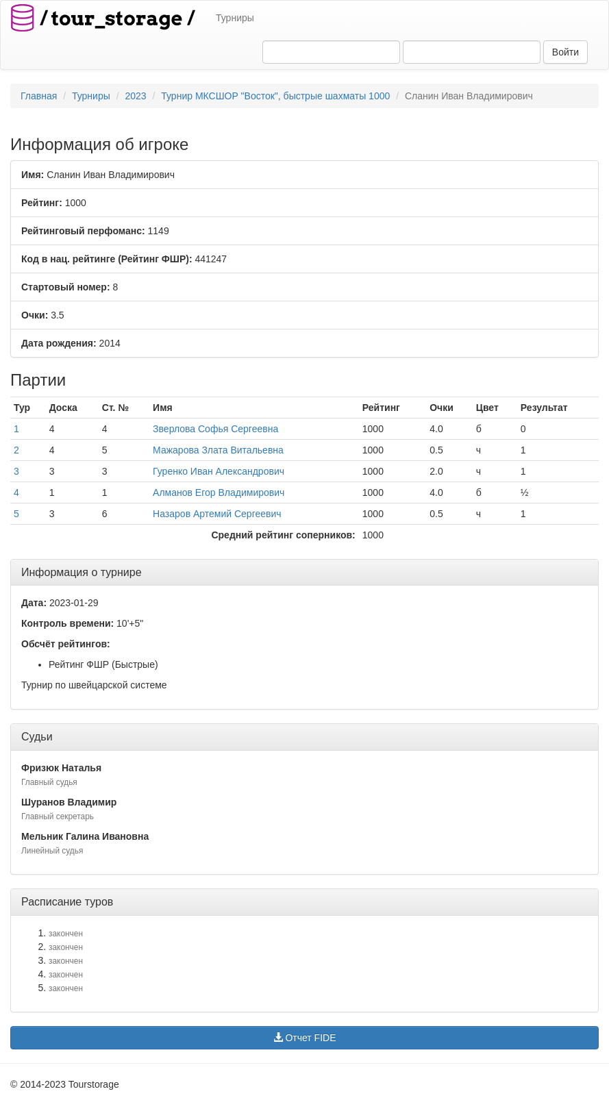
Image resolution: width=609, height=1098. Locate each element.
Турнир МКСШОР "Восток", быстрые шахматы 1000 (275, 95)
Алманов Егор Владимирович (218, 492)
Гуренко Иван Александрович (218, 471)
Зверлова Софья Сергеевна (215, 428)
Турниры (235, 17)
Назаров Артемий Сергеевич (217, 513)
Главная (39, 95)
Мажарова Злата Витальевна (218, 450)
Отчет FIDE (304, 1037)
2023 (135, 95)
